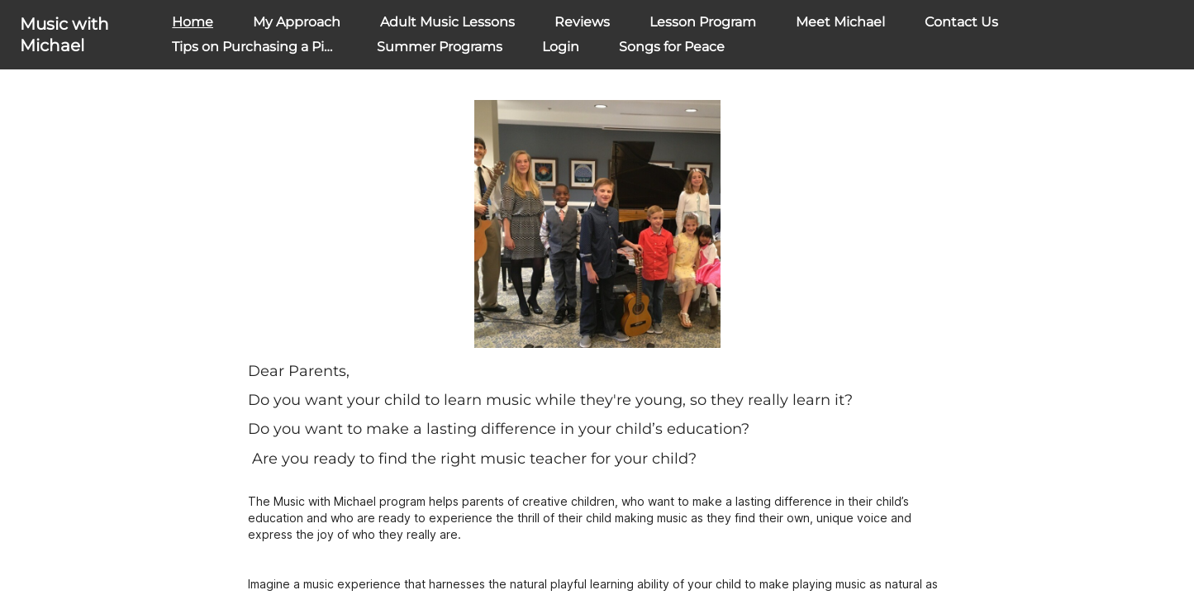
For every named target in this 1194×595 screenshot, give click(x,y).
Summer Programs (439, 47)
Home (192, 22)
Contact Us (961, 22)
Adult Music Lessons (447, 22)
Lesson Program (702, 22)
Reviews (582, 22)
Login (560, 47)
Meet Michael (840, 22)
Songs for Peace (672, 47)
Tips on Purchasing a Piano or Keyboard (302, 47)
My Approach (296, 22)
